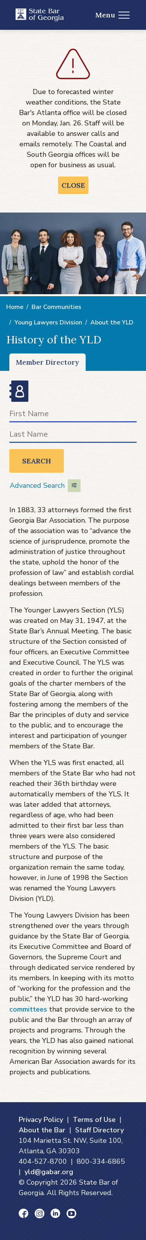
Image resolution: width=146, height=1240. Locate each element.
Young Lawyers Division (48, 322)
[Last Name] (73, 436)
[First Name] (73, 415)
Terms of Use (94, 1119)
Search (36, 460)
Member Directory (47, 362)
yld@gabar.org (49, 1172)
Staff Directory (99, 1130)
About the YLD (112, 322)
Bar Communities (56, 307)
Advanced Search (45, 485)
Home (14, 307)
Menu (112, 14)
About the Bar (42, 1130)
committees (28, 1009)
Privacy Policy (41, 1119)
